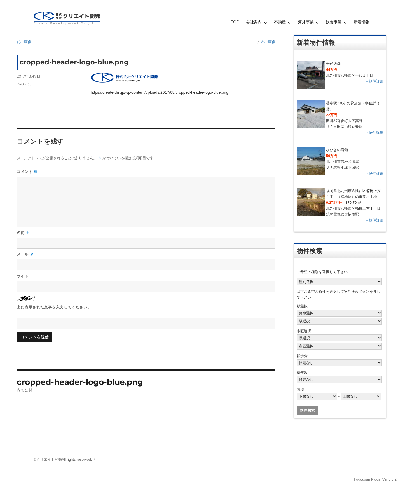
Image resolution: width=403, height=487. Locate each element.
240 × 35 (24, 84)
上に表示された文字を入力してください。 (54, 307)
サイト (23, 276)
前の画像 (24, 41)
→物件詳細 (374, 81)
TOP (235, 21)
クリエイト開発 (49, 459)
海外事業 (306, 21)
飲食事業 (333, 21)
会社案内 (254, 21)
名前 (23, 232)
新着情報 (361, 21)
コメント (27, 171)
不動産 (280, 21)
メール (25, 254)
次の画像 (268, 41)
